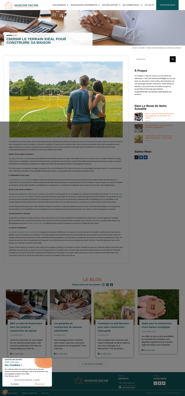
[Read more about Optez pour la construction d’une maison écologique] (148, 350)
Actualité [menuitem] (149, 5)
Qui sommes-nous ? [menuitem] (133, 5)
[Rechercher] (173, 59)
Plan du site (45, 393)
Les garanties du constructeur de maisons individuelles (159, 126)
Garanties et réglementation (64, 293)
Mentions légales (12, 393)
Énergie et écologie (149, 293)
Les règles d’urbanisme (17, 159)
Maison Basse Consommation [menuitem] (85, 5)
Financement (14, 293)
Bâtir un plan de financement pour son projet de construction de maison (159, 116)
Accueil (134, 48)
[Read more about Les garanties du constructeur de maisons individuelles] (60, 354)
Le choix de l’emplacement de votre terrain (24, 232)
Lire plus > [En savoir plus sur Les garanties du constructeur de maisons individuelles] (148, 130)
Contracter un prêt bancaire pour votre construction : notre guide (159, 137)
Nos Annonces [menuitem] (60, 5)
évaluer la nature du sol (35, 223)
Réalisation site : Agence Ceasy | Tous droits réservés (163, 393)
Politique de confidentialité (29, 393)
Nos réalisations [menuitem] (111, 5)
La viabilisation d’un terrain (18, 180)
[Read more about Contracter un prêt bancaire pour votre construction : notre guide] (104, 354)
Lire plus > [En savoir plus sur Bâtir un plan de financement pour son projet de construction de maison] (148, 120)
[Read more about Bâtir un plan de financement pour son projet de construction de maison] (16, 354)
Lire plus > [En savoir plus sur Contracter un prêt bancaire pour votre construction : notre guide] (148, 140)
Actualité (142, 48)
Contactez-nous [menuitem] (167, 5)
